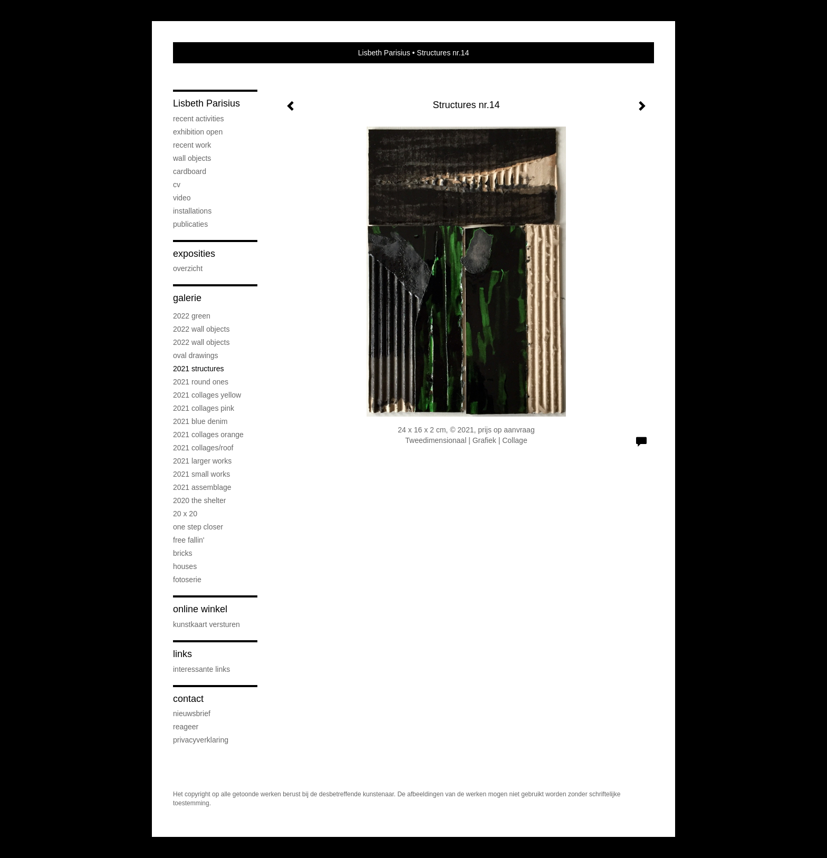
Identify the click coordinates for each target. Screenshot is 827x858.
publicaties (190, 224)
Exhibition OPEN (198, 132)
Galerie (187, 298)
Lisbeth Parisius (384, 53)
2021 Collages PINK (203, 408)
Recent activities (198, 118)
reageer (185, 726)
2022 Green (191, 316)
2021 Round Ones (200, 382)
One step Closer (198, 527)
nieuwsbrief (191, 713)
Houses (185, 566)
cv (176, 184)
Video (181, 198)
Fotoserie (187, 579)
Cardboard (189, 171)
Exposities (194, 253)
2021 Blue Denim (200, 421)
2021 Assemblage (202, 487)
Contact (188, 698)
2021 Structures (198, 368)
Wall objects (192, 158)
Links (182, 654)
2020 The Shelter (199, 500)
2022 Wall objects (201, 329)
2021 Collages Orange (208, 434)
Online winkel (200, 609)
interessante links (201, 669)
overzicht (188, 268)
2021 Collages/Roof (203, 448)
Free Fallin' (188, 540)
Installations (192, 211)
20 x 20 (185, 513)
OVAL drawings (195, 355)
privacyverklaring (200, 740)
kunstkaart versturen (206, 624)
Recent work (192, 145)
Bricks (183, 553)
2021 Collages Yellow (207, 395)
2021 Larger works (202, 461)
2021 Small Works (201, 474)
